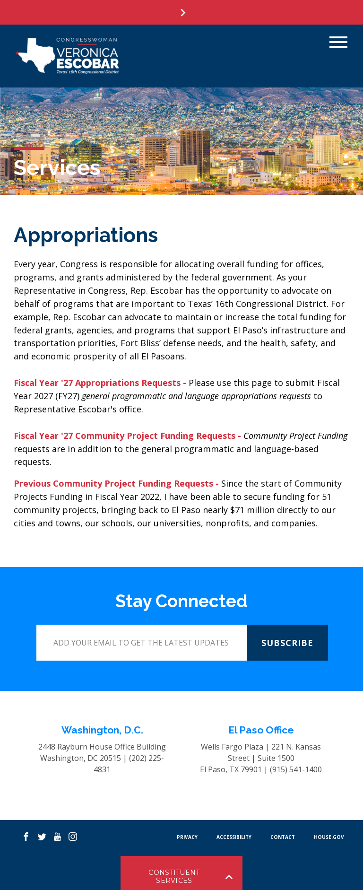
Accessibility (233, 837)
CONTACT (282, 837)
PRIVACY (187, 837)
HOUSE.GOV (329, 837)
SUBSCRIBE (287, 642)
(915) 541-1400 (296, 769)
